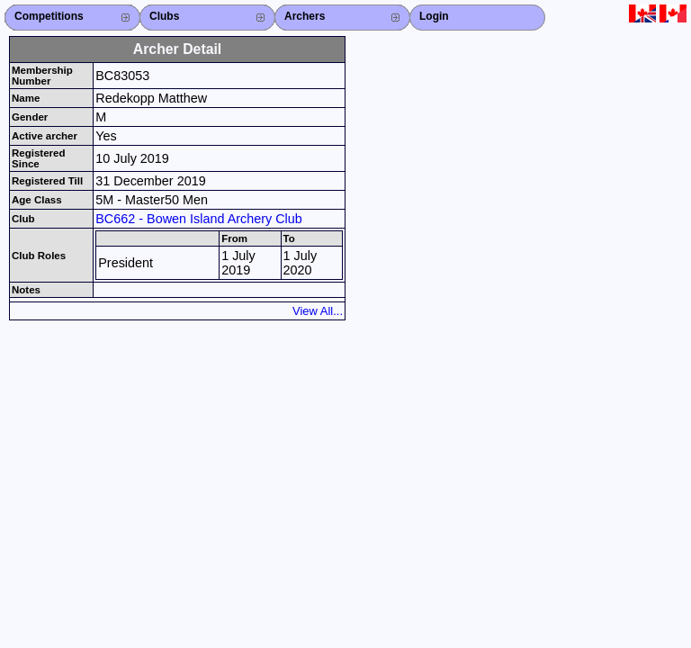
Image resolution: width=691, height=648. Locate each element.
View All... (317, 311)
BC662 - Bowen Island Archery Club (198, 219)
